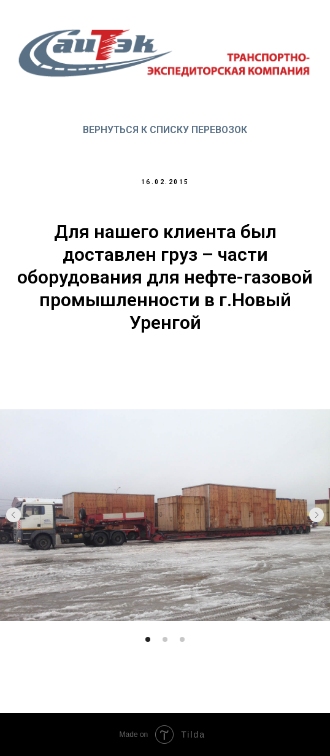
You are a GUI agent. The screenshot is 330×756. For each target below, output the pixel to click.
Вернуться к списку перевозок (165, 130)
